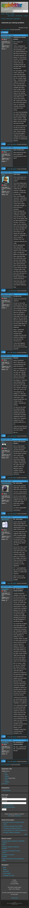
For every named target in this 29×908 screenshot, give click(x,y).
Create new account (8, 805)
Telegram (7, 781)
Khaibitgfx (4, 856)
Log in (2, 29)
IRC (6, 773)
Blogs (4, 867)
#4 (27, 294)
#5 (27, 356)
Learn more (5, 783)
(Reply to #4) (16, 356)
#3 (27, 172)
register (8, 29)
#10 (27, 740)
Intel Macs (17, 18)
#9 (27, 586)
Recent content (7, 790)
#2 (27, 147)
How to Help (14, 898)
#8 (27, 517)
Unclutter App (17, 815)
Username (5, 797)
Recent (12, 14)
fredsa (3, 844)
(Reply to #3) (18, 294)
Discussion (10, 18)
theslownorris (6, 358)
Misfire (6, 778)
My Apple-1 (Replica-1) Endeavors (11, 832)
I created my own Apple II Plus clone (12, 828)
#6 (27, 439)
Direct (9, 815)
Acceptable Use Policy (8, 875)
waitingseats (6, 38)
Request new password (9, 807)
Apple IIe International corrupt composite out (13, 858)
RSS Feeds (6, 871)
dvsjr (3, 175)
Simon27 (4, 852)
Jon (3, 442)
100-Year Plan (18, 15)
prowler (4, 860)
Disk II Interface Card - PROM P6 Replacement (15, 830)
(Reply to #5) (16, 439)
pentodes (4, 848)
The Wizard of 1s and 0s (8, 854)
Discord (7, 776)
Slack (6, 780)
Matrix (6, 774)
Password (5, 801)
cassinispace (6, 483)
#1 (27, 35)
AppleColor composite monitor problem (13, 826)
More (26, 834)
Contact (26, 15)
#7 (27, 481)
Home (2, 14)
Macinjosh (5, 519)
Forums (8, 14)
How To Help (11, 15)
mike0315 (5, 589)
